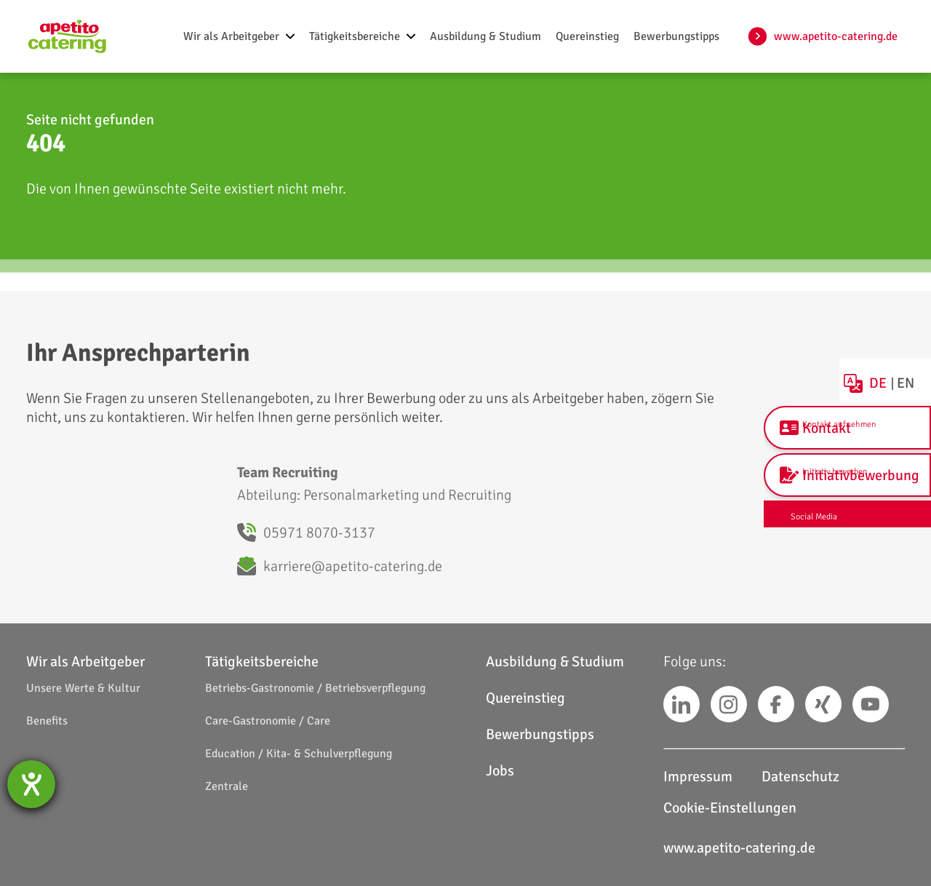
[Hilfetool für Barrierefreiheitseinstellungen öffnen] (31, 784)
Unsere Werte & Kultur (83, 688)
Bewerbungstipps (540, 734)
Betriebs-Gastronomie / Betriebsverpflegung (315, 688)
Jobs (500, 771)
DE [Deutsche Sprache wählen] (885, 372)
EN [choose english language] (913, 372)
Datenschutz (800, 776)
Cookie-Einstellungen (729, 808)
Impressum (697, 776)
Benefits (47, 721)
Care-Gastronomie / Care (267, 721)
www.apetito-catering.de (836, 36)
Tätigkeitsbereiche (262, 661)
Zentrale (226, 786)
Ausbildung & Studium (555, 661)
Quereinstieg (525, 698)
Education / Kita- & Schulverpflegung (298, 753)
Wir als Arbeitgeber (85, 661)
